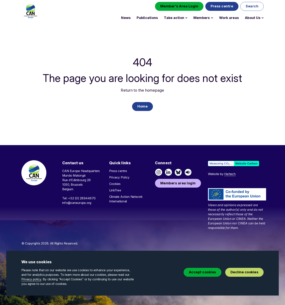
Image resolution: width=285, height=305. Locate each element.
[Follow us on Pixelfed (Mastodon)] (178, 172)
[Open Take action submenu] (186, 18)
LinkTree (115, 190)
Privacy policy (31, 279)
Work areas (229, 18)
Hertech (230, 174)
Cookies (115, 184)
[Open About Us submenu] (263, 18)
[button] (179, 6)
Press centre (118, 171)
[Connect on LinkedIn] (168, 172)
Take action (174, 18)
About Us (252, 18)
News (126, 18)
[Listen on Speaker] (188, 172)
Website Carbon (246, 163)
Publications (147, 18)
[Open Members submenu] (212, 18)
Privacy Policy (119, 177)
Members (201, 18)
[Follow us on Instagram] (158, 172)
